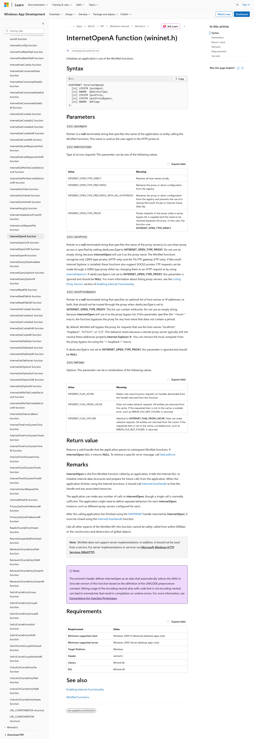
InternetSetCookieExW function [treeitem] (27, 316)
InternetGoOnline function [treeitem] (24, 177)
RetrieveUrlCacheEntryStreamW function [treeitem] (27, 571)
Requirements (219, 51)
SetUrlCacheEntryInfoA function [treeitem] (22, 614)
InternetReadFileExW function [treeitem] (26, 290)
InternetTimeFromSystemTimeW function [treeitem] (26, 436)
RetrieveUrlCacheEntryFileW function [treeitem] (25, 550)
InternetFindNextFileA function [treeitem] (26, 39)
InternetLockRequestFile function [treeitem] (23, 215)
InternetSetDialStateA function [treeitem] (26, 335)
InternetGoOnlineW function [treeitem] (25, 189)
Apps (79, 26)
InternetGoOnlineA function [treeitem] (25, 183)
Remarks (216, 46)
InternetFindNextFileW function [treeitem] (27, 46)
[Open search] (237, 5)
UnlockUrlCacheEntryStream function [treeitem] (25, 689)
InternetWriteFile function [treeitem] (24, 487)
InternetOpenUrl (76, 274)
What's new (224, 14)
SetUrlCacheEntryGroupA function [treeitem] (23, 593)
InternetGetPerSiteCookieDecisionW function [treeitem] (27, 168)
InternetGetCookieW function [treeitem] (26, 127)
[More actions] (184, 26)
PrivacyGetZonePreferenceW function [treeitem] (25, 496)
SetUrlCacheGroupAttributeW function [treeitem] (26, 646)
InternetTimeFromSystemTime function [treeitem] (26, 415)
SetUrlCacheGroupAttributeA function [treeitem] (25, 636)
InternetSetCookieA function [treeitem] (25, 297)
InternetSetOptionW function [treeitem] (26, 374)
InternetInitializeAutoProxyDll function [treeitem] (25, 205)
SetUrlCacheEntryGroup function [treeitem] (23, 582)
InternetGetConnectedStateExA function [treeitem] (27, 82)
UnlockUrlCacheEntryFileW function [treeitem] (24, 679)
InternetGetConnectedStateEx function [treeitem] (26, 72)
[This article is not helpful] (242, 68)
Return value (218, 42)
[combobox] (24, 31)
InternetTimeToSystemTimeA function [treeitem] (25, 458)
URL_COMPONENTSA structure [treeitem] (27, 698)
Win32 (91, 26)
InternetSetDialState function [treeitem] (25, 329)
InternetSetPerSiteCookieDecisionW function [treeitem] (26, 393)
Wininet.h (140, 26)
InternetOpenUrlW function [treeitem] (25, 237)
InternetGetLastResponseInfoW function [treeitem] (27, 147)
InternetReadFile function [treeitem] (23, 277)
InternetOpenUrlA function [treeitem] (24, 230)
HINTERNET (135, 514)
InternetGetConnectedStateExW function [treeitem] (26, 93)
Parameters (218, 37)
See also (216, 56)
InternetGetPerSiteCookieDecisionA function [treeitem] (27, 158)
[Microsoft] (6, 4)
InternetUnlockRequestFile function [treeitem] (24, 479)
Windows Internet (119, 26)
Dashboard (242, 14)
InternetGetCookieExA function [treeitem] (26, 114)
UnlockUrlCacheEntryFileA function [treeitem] (24, 668)
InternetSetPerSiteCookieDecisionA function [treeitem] (26, 382)
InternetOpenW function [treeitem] (23, 243)
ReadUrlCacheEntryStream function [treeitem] (24, 518)
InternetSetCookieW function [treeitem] (25, 322)
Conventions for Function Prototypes (93, 598)
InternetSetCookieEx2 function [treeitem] (26, 303)
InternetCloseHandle (154, 483)
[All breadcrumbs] (69, 26)
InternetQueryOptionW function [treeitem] (22, 269)
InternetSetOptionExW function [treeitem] (27, 367)
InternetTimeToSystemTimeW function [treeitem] (25, 468)
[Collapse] (43, 23)
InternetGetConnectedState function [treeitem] (25, 61)
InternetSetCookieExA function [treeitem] (26, 309)
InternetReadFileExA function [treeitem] (25, 284)
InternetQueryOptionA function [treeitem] (27, 260)
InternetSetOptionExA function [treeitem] (26, 361)
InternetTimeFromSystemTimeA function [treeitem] (27, 425)
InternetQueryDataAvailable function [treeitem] (25, 252)
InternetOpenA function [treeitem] (23, 224)
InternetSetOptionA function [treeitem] (25, 354)
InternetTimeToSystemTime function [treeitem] (24, 447)
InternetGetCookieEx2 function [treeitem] (26, 108)
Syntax (215, 32)
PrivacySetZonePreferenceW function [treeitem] (25, 507)
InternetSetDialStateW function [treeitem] (27, 341)
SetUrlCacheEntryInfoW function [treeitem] (22, 625)
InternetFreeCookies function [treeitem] (25, 52)
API (102, 26)
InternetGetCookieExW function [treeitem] (27, 121)
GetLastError (167, 454)
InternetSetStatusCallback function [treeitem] (24, 404)
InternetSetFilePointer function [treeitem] (26, 348)
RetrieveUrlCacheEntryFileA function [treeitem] (24, 539)
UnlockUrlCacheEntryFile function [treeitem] (23, 657)
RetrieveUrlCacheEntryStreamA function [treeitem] (26, 561)
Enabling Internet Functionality (115, 284)
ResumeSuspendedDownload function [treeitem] (25, 528)
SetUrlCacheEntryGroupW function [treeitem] (24, 604)
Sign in (246, 4)
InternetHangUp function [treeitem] (23, 196)
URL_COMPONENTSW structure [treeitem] (22, 706)
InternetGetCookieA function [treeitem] (25, 101)
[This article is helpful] (238, 68)
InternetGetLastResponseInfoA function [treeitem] (26, 136)
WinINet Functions (77, 697)
